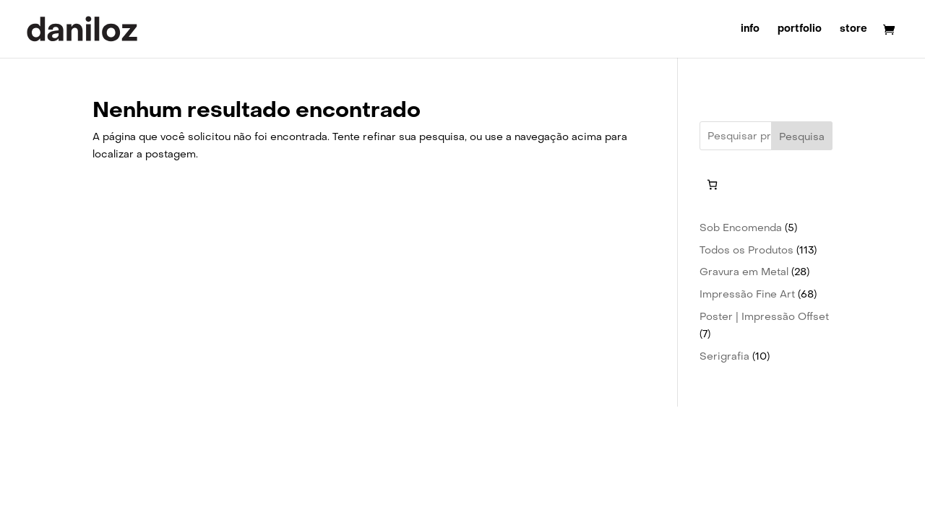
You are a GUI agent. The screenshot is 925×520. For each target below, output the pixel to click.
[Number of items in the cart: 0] (712, 184)
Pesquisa (802, 136)
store (853, 29)
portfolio (800, 29)
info (750, 29)
